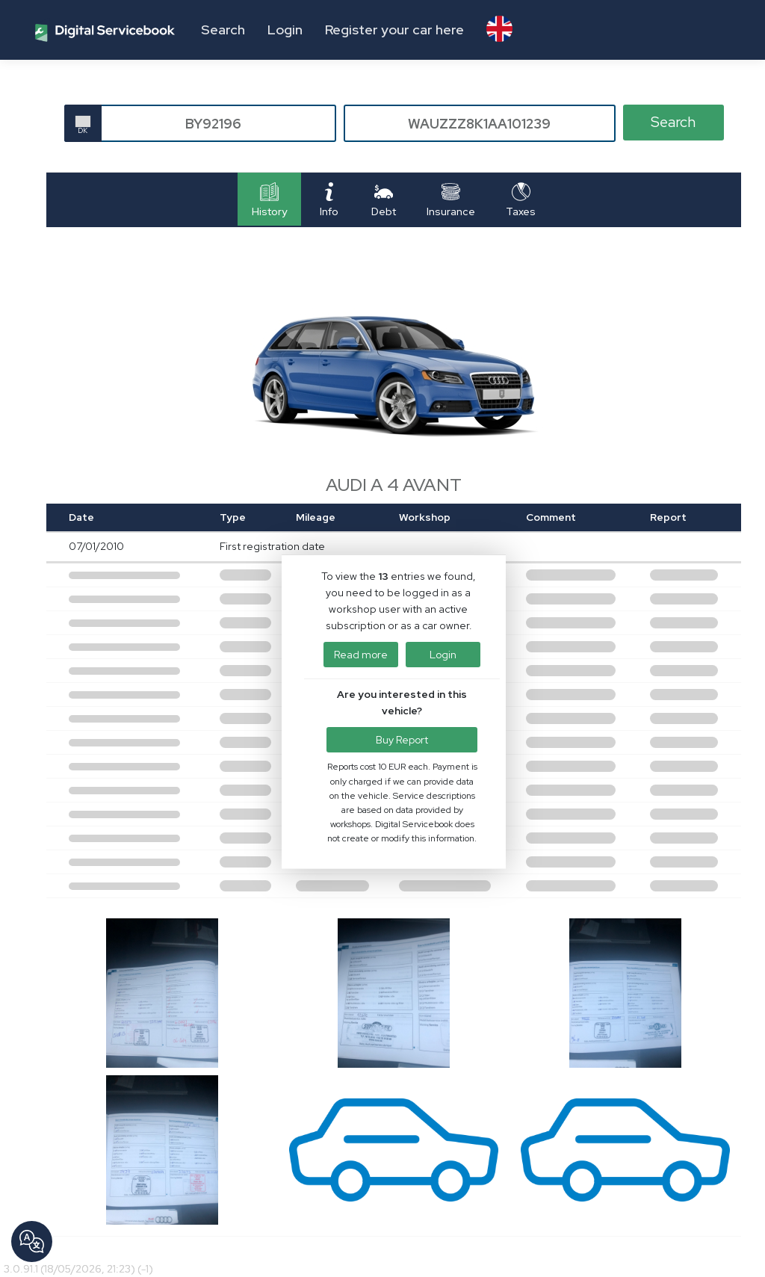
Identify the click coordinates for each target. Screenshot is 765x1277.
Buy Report (402, 742)
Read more (361, 656)
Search (223, 29)
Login (285, 29)
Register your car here (394, 29)
